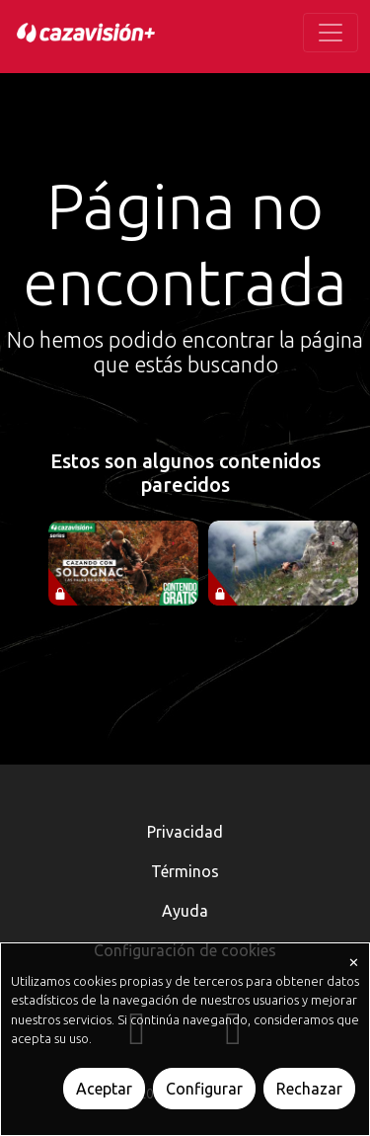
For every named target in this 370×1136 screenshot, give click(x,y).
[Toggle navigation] (330, 32)
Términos (185, 871)
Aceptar (104, 1088)
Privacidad (185, 832)
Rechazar (309, 1088)
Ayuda (185, 911)
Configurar (204, 1088)
